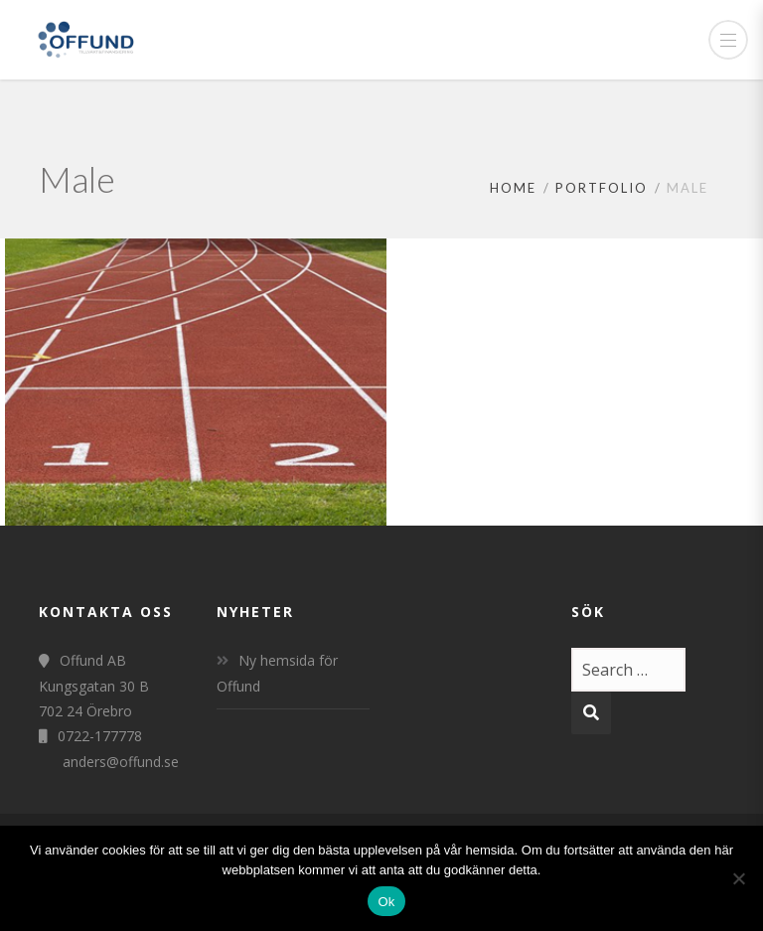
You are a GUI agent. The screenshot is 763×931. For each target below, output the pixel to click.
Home (513, 188)
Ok (386, 901)
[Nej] (738, 878)
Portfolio (601, 188)
